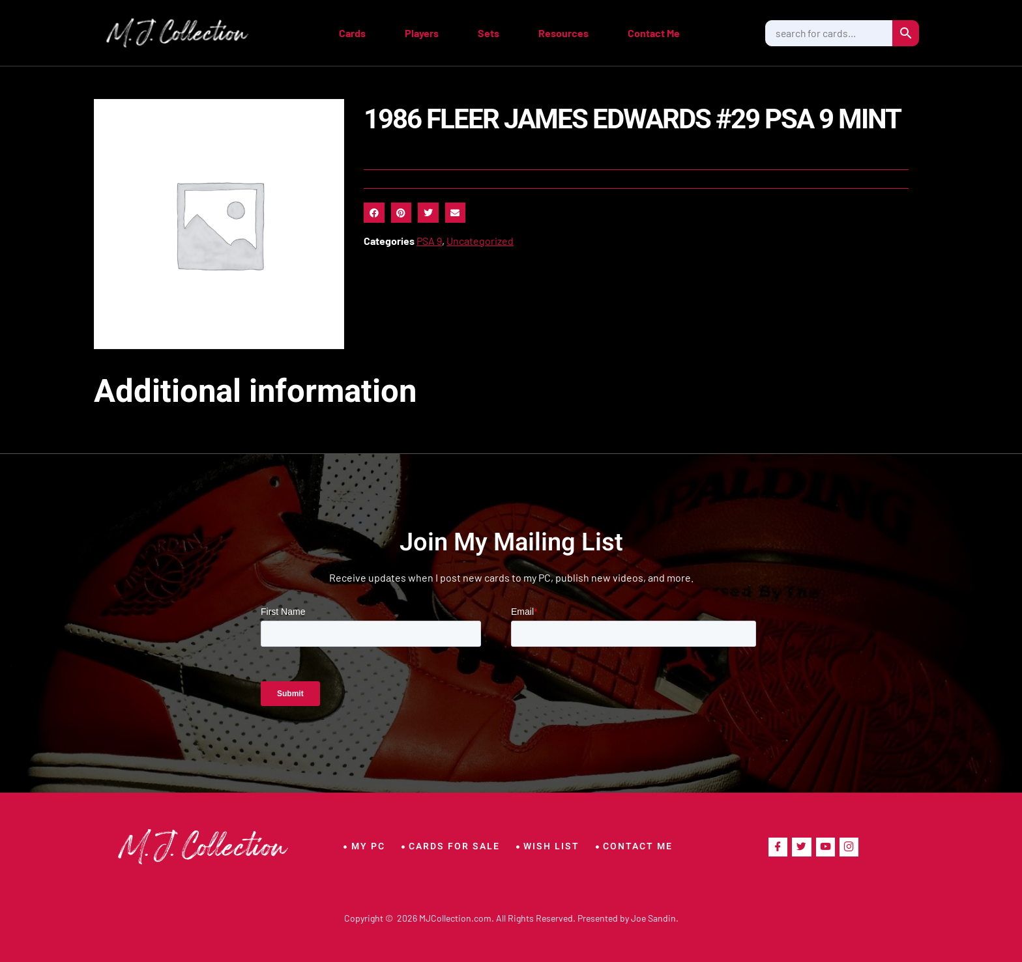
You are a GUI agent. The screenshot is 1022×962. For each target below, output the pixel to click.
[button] (374, 213)
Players (422, 33)
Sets (488, 33)
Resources (563, 33)
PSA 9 (429, 240)
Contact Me (654, 33)
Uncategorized (480, 240)
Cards (352, 33)
